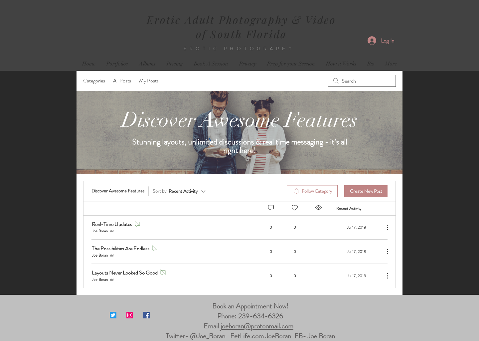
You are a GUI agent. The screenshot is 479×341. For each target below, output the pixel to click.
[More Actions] (384, 227)
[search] (362, 81)
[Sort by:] (180, 191)
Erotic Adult (183, 19)
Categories (94, 80)
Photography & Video (277, 19)
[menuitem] (312, 191)
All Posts (122, 80)
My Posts (149, 80)
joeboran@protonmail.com (257, 326)
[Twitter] (113, 315)
